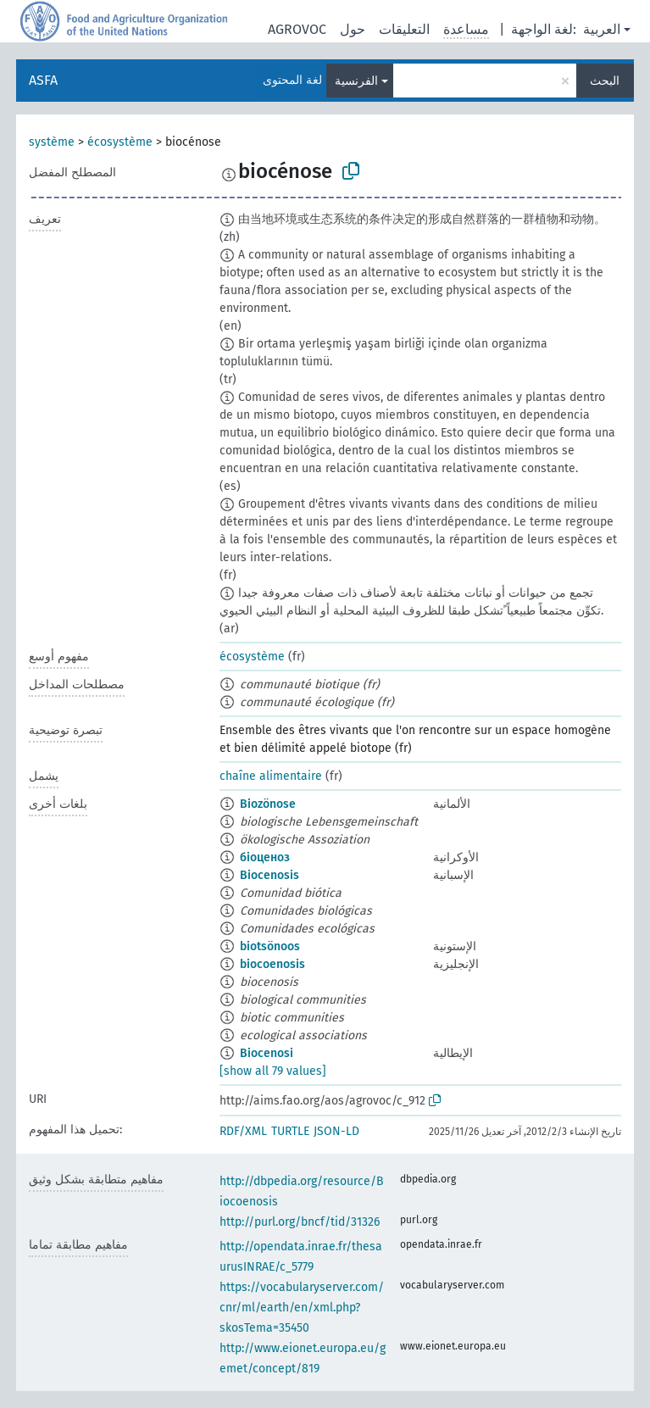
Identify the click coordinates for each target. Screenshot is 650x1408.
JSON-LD (336, 1131)
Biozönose (268, 804)
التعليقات (404, 29)
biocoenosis (272, 964)
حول (352, 29)
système (52, 142)
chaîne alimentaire (270, 776)
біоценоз (265, 857)
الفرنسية (356, 81)
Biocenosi (266, 1053)
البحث (604, 81)
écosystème (120, 142)
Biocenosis (269, 875)
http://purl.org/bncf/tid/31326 (299, 1222)
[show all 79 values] (272, 1071)
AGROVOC (297, 29)
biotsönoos (270, 946)
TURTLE (290, 1131)
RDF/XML (243, 1131)
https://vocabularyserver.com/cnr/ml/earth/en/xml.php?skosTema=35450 (301, 1307)
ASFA (43, 80)
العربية (601, 29)
